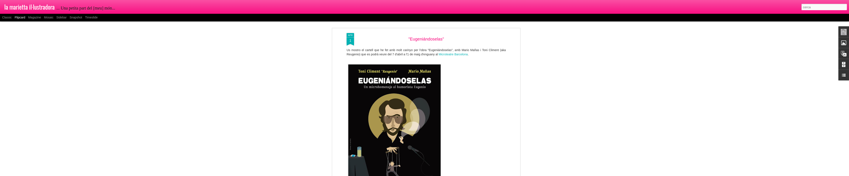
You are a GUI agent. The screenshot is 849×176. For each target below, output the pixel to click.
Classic (7, 17)
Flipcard (20, 17)
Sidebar (61, 17)
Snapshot (76, 17)
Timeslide (91, 17)
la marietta (445, 78)
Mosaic (48, 17)
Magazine (34, 17)
